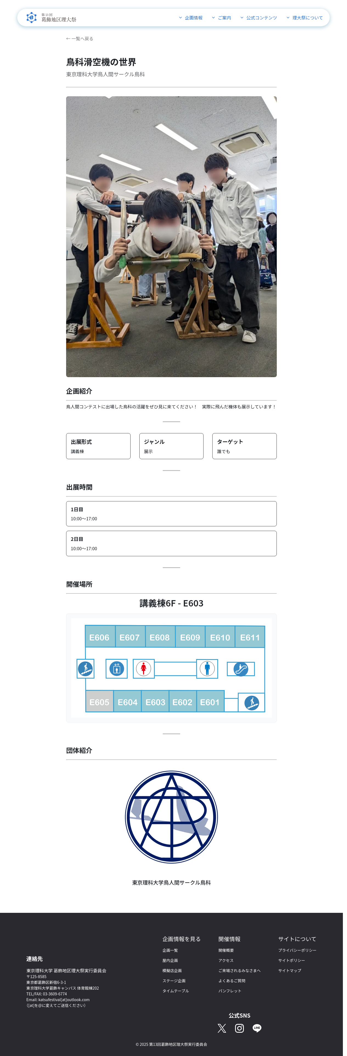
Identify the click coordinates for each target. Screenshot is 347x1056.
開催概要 (226, 950)
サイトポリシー (291, 960)
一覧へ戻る (83, 38)
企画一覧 (170, 950)
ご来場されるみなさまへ (239, 970)
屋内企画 (170, 960)
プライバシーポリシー (297, 950)
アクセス (225, 960)
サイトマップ (289, 970)
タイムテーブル (175, 990)
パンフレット (229, 990)
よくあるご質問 (231, 980)
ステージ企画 (173, 980)
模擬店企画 (172, 970)
